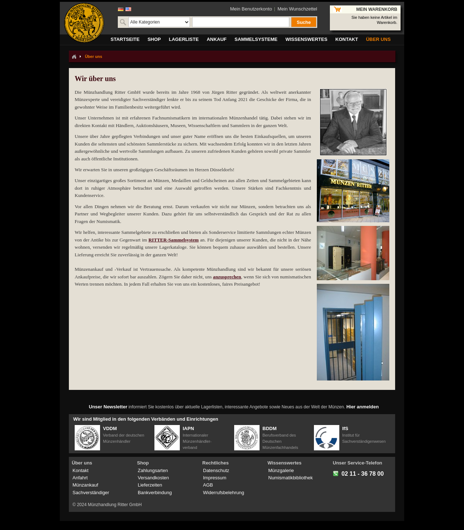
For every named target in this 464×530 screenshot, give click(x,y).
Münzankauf (85, 485)
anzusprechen (227, 276)
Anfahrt (80, 477)
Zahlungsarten (153, 470)
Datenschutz (216, 470)
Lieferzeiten (150, 485)
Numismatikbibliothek (290, 477)
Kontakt (80, 470)
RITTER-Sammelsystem (174, 240)
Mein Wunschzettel (297, 9)
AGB (208, 485)
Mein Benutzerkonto (251, 9)
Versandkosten (153, 477)
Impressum (214, 477)
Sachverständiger (90, 492)
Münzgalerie (281, 470)
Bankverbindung (155, 492)
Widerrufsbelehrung (223, 492)
